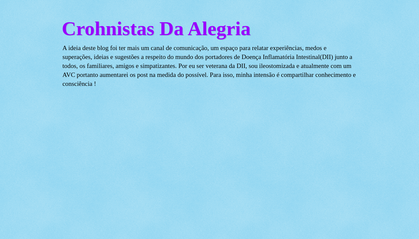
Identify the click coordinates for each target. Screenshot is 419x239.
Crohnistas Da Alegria (156, 28)
